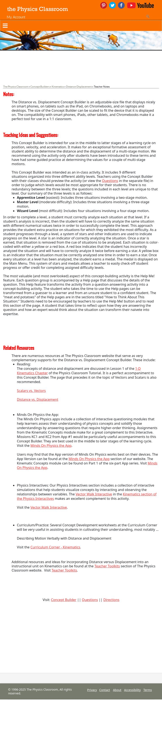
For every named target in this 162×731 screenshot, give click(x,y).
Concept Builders (40, 86)
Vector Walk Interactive (94, 494)
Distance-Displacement (79, 86)
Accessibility (132, 690)
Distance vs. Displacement (37, 399)
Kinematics (58, 86)
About (117, 690)
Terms (147, 690)
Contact (104, 690)
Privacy (92, 690)
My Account (16, 17)
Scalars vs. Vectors (31, 390)
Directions (111, 599)
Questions (110, 180)
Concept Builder (63, 599)
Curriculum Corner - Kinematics (55, 547)
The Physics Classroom (15, 86)
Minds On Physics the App (51, 445)
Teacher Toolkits (107, 566)
